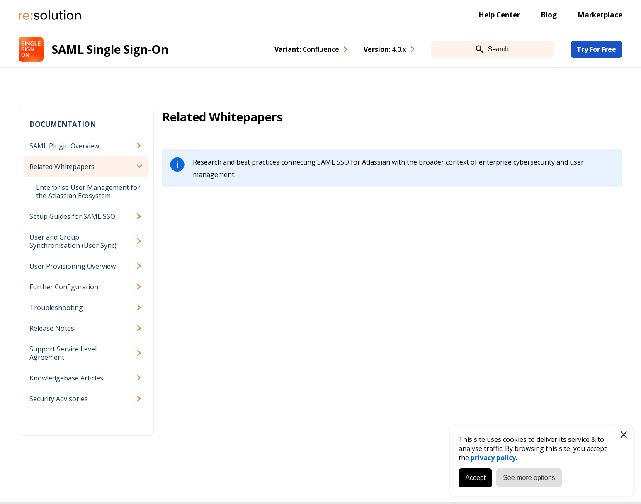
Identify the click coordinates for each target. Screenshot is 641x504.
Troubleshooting (56, 307)
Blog (549, 14)
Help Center (499, 14)
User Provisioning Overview (72, 266)
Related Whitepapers (62, 166)
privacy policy (493, 457)
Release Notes (51, 328)
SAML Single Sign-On (110, 49)
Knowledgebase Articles (66, 378)
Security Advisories (58, 398)
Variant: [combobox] (306, 49)
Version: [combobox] (385, 49)
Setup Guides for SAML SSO (72, 216)
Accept (475, 477)
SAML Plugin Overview (64, 145)
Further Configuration (63, 286)
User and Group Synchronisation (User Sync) (73, 241)
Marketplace (600, 14)
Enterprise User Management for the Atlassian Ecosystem (88, 191)
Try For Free (596, 49)
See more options (529, 477)
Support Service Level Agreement (63, 353)
